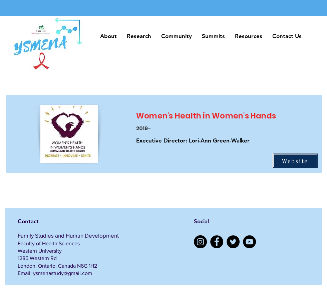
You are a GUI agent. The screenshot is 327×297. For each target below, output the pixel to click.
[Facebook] (216, 241)
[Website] (295, 160)
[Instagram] (200, 241)
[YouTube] (249, 241)
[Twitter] (233, 241)
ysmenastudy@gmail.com (62, 273)
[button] (108, 36)
